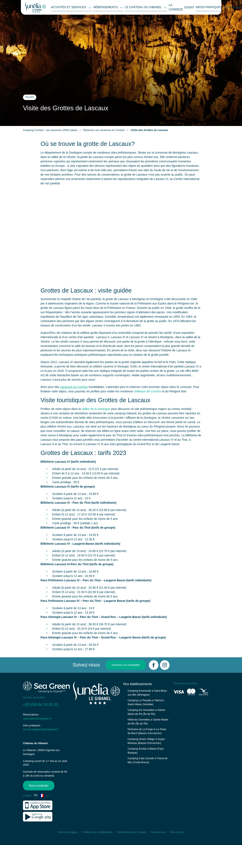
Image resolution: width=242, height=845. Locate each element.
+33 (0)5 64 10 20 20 (40, 704)
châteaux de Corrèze (147, 391)
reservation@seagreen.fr (37, 718)
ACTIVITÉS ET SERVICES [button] (69, 7)
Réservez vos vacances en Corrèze (104, 130)
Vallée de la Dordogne (96, 409)
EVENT (189, 7)
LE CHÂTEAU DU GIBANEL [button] (143, 7)
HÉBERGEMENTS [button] (105, 7)
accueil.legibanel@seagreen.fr (40, 729)
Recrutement (158, 832)
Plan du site (177, 832)
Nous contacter (38, 785)
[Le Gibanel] (35, 7)
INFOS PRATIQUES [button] (209, 7)
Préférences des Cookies (132, 832)
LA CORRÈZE (176, 7)
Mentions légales (68, 832)
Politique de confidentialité (97, 832)
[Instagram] (165, 665)
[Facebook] (153, 665)
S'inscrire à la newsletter (125, 665)
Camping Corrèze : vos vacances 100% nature (50, 130)
